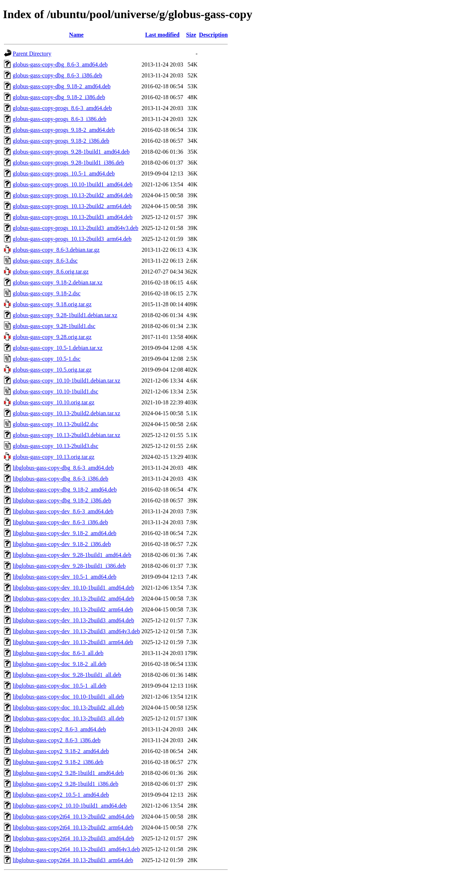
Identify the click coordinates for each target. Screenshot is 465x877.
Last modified (162, 35)
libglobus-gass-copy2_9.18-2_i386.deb (58, 762)
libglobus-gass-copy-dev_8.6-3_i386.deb (60, 522)
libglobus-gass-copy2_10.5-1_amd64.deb (61, 795)
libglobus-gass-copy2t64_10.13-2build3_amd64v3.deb (76, 849)
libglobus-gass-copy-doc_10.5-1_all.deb (59, 686)
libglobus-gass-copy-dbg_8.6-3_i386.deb (60, 479)
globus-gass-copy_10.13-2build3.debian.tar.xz (66, 435)
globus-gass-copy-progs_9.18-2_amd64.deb (64, 130)
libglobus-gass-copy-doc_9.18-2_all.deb (59, 664)
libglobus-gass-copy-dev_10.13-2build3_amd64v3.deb (76, 631)
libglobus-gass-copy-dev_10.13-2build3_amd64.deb (73, 620)
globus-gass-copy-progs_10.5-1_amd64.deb (64, 173)
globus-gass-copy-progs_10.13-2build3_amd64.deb (73, 217)
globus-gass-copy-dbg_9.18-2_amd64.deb (61, 86)
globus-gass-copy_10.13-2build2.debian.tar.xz (66, 413)
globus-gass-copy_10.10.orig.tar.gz (53, 402)
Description (213, 35)
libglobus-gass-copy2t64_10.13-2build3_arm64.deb (73, 860)
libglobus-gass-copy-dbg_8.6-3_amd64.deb (63, 468)
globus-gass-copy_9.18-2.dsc (47, 293)
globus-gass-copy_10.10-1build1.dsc (55, 391)
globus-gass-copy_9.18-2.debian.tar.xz (57, 282)
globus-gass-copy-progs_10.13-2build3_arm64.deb (72, 239)
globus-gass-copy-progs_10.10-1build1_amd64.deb (73, 184)
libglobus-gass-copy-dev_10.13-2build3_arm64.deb (73, 642)
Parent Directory (32, 53)
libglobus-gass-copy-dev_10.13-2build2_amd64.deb (73, 598)
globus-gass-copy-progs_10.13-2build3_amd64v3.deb (75, 228)
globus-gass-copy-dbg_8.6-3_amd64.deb (60, 64)
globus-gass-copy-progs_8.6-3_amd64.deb (62, 108)
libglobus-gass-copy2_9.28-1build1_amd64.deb (68, 773)
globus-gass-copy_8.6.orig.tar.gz (51, 271)
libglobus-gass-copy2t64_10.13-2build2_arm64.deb (73, 827)
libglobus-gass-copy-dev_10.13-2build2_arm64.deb (73, 609)
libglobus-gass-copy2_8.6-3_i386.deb (57, 740)
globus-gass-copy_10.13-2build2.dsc (55, 424)
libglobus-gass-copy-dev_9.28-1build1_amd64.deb (72, 555)
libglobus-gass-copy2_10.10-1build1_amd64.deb (70, 806)
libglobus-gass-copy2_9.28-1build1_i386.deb (65, 784)
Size (191, 35)
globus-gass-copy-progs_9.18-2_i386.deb (61, 141)
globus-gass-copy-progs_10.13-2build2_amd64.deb (73, 195)
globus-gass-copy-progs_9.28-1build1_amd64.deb (71, 152)
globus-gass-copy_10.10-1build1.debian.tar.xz (66, 380)
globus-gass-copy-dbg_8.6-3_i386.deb (57, 75)
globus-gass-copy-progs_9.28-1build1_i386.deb (68, 162)
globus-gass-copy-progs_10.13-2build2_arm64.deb (72, 206)
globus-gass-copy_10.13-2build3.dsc (55, 446)
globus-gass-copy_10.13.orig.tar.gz (53, 457)
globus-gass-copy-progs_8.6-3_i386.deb (59, 119)
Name (76, 35)
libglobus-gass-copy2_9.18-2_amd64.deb (61, 751)
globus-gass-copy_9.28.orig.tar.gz (52, 337)
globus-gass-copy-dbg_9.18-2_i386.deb (59, 97)
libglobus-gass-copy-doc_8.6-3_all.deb (58, 653)
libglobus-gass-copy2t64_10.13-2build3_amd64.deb (73, 838)
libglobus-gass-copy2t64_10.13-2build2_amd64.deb (73, 816)
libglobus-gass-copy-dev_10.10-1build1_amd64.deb (73, 588)
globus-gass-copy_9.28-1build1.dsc (54, 326)
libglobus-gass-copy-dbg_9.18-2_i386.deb (62, 500)
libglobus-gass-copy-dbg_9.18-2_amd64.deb (65, 489)
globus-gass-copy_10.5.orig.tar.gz (52, 370)
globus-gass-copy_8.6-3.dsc (45, 261)
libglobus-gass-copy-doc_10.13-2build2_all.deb (68, 707)
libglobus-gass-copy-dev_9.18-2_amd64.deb (64, 533)
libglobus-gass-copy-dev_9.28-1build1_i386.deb (69, 566)
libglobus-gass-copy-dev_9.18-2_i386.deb (62, 544)
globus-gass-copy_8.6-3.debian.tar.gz (56, 250)
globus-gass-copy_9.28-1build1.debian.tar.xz (65, 315)
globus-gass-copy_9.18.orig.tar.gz (52, 304)
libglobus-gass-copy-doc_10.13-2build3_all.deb (68, 718)
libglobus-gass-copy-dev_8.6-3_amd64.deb (63, 511)
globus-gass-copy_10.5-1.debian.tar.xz (57, 348)
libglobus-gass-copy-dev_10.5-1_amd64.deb (64, 577)
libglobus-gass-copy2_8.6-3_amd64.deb (59, 729)
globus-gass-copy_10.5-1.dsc (47, 359)
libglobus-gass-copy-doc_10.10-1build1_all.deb (68, 697)
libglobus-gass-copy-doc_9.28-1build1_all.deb (67, 675)
